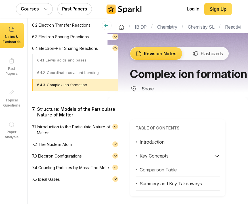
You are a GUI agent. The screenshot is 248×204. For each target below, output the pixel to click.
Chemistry (167, 26)
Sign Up (218, 9)
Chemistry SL (201, 26)
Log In (193, 9)
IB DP (141, 26)
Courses (34, 9)
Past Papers (74, 9)
